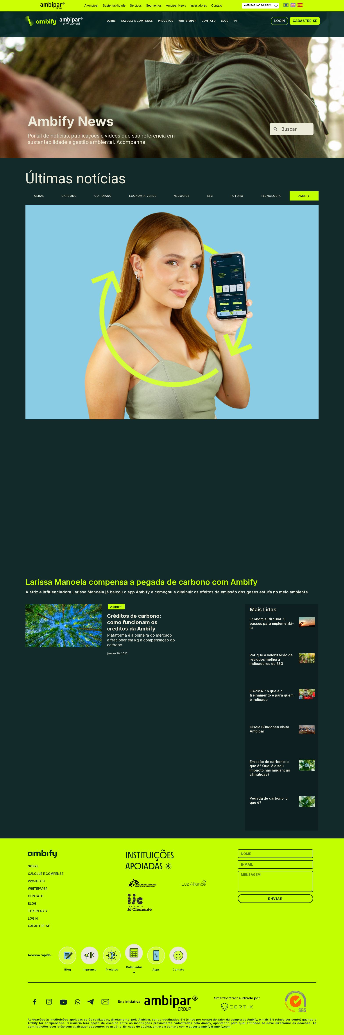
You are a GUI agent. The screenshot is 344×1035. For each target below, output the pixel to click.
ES (300, 4)
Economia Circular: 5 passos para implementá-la (272, 623)
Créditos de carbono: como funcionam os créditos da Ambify (134, 622)
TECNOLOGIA (271, 195)
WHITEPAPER (187, 20)
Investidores (198, 5)
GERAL (39, 195)
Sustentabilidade (114, 5)
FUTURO (237, 195)
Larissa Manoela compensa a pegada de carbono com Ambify (141, 582)
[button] (279, 21)
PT (285, 4)
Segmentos (154, 5)
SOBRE (111, 20)
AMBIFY (304, 195)
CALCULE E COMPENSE (137, 20)
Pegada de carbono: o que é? (269, 800)
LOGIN (33, 918)
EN (293, 4)
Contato (216, 5)
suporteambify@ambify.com (209, 1026)
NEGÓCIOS (182, 195)
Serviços (136, 5)
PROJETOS (165, 20)
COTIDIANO (103, 195)
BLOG (225, 20)
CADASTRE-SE (39, 926)
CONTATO (209, 20)
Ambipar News (176, 5)
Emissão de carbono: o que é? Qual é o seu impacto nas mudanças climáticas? (270, 768)
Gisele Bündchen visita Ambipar (269, 729)
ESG (210, 195)
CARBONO (69, 195)
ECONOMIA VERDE (142, 195)
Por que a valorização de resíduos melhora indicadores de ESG (271, 659)
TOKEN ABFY (38, 911)
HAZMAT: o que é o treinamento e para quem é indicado (272, 695)
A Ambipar (91, 5)
